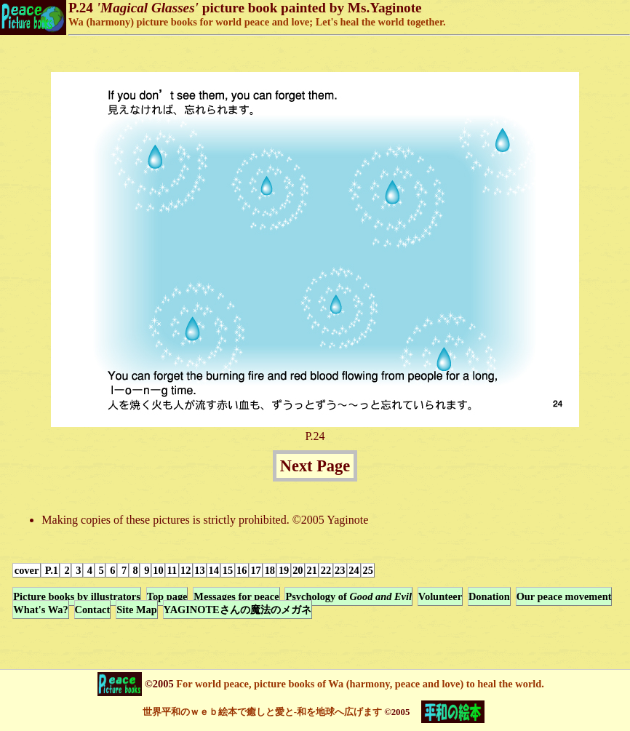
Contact (93, 609)
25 (368, 570)
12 (185, 570)
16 (241, 570)
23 (340, 570)
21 (311, 570)
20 (297, 570)
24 (353, 570)
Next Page (315, 466)
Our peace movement (564, 596)
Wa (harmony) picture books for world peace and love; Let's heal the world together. (257, 22)
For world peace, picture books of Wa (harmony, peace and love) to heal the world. (359, 684)
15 (228, 570)
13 (199, 570)
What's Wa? (40, 609)
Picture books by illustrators (76, 596)
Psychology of (348, 596)
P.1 (50, 570)
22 (326, 570)
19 (284, 570)
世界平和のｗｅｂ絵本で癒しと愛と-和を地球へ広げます (262, 712)
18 (270, 570)
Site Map (136, 609)
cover (27, 570)
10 (158, 570)
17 (255, 570)
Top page (167, 596)
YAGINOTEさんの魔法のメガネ (237, 609)
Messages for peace (236, 596)
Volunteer (440, 596)
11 (172, 570)
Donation (489, 596)
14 (214, 570)
